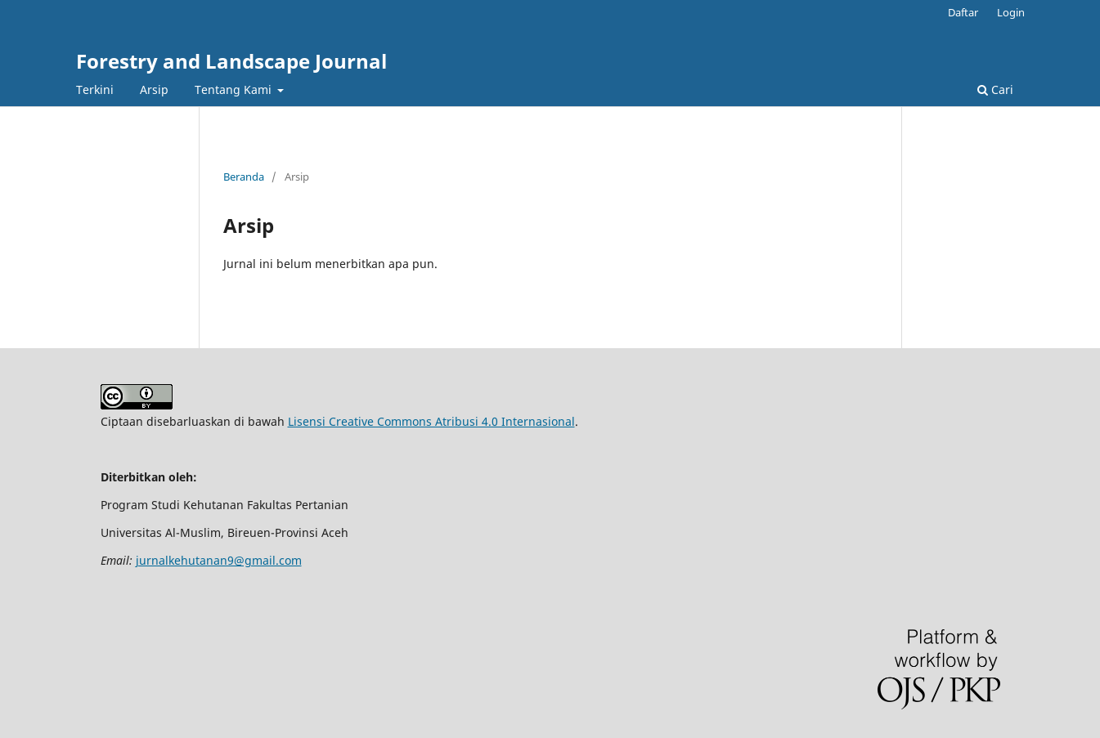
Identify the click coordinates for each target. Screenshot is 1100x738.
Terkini (95, 89)
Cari (995, 89)
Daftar (963, 12)
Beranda (243, 176)
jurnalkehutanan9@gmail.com (219, 560)
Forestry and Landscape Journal (231, 60)
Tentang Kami (235, 89)
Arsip (154, 89)
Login (1011, 12)
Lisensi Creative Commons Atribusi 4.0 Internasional (431, 421)
